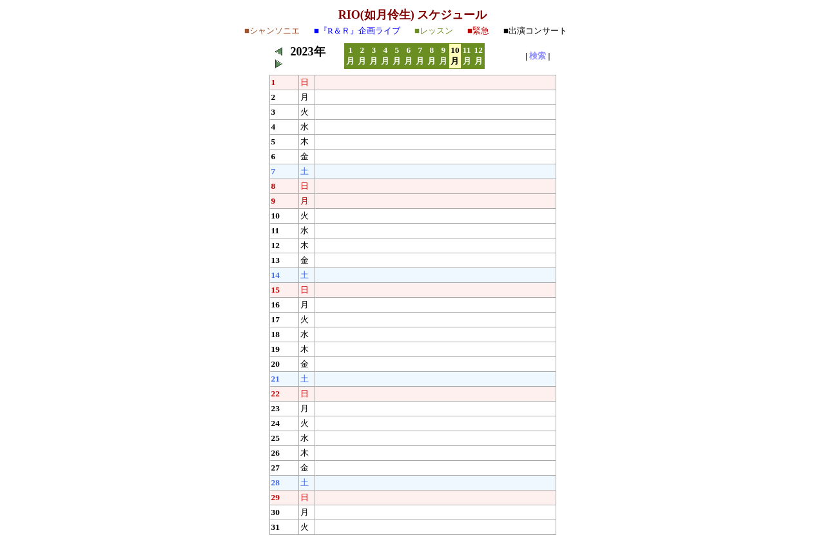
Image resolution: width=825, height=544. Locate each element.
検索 (537, 56)
